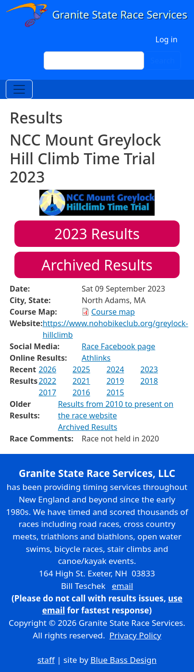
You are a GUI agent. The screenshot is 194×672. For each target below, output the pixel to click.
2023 (149, 369)
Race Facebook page (118, 346)
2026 (47, 369)
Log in (167, 39)
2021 (81, 381)
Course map (113, 311)
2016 (81, 392)
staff (46, 659)
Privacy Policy (135, 635)
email (122, 585)
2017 (47, 392)
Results (97, 234)
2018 (149, 381)
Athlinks (96, 358)
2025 (81, 369)
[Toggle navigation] (19, 89)
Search (162, 60)
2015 (115, 392)
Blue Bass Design (123, 659)
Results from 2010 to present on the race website (115, 410)
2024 (115, 369)
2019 (115, 381)
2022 (47, 381)
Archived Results (96, 265)
